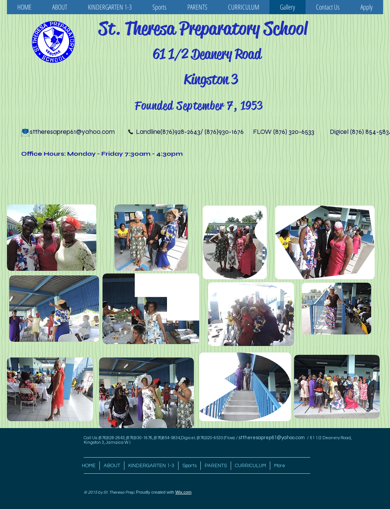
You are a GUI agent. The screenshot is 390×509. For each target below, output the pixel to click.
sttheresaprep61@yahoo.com (72, 132)
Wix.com (183, 492)
